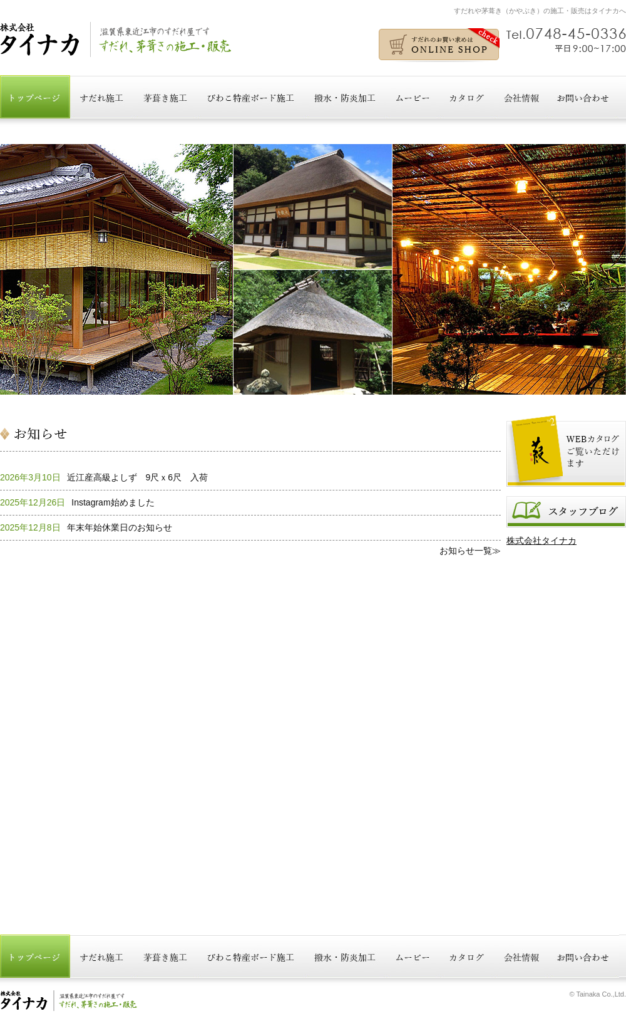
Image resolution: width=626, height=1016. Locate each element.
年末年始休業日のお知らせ (119, 527)
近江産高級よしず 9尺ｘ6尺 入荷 (137, 477)
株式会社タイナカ (541, 541)
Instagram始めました (112, 502)
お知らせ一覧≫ (470, 551)
